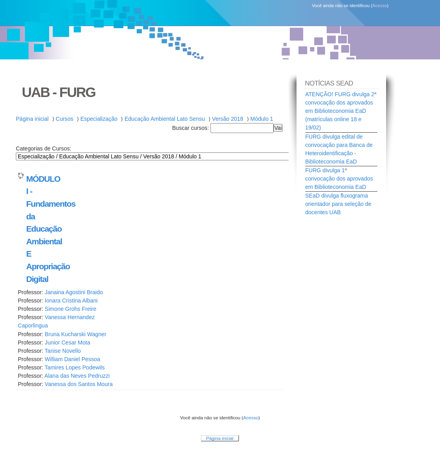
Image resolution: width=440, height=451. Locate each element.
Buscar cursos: (191, 128)
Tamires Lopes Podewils (75, 367)
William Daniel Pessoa (72, 359)
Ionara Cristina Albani (71, 300)
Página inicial (32, 119)
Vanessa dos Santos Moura (79, 384)
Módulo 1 (261, 119)
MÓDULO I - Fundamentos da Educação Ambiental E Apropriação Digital (40, 229)
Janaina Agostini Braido (74, 292)
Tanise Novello (63, 351)
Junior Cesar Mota (67, 342)
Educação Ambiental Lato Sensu (164, 119)
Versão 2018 (227, 119)
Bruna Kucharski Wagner (75, 334)
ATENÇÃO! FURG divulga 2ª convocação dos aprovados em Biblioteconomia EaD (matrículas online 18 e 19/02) (341, 111)
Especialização (99, 119)
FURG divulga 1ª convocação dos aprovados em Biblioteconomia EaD (339, 178)
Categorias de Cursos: (43, 148)
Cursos (64, 119)
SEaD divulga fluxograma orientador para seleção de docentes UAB (338, 203)
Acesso (379, 5)
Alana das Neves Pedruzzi (77, 376)
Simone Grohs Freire (70, 309)
